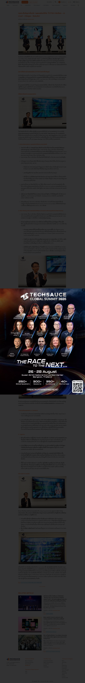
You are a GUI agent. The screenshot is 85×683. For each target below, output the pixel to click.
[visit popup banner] (42, 341)
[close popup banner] (83, 289)
